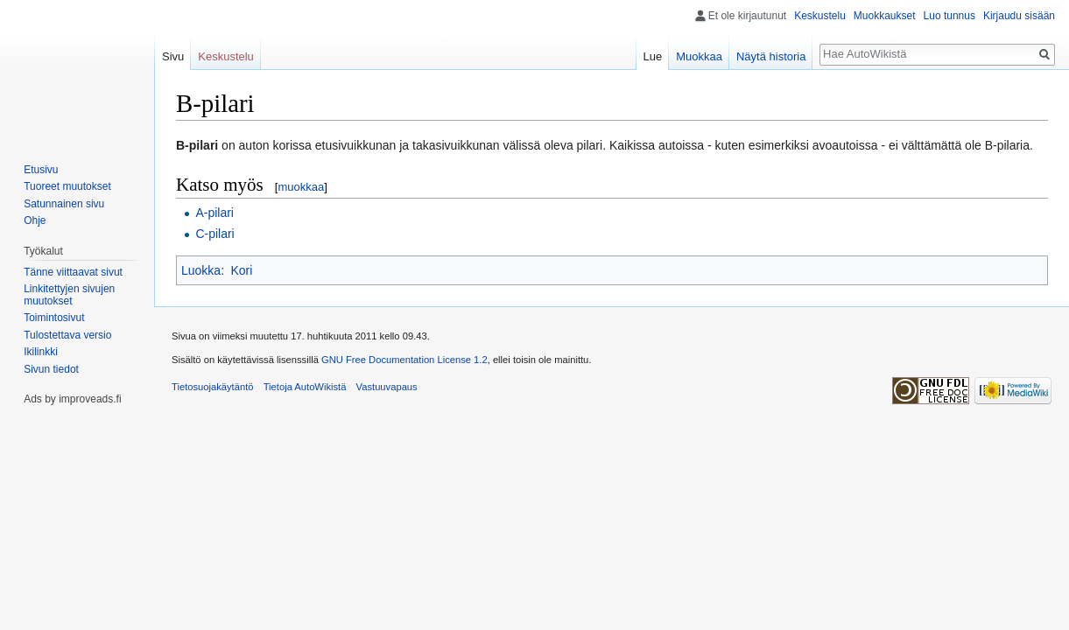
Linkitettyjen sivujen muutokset (69, 295)
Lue (653, 56)
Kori (241, 270)
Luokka (201, 270)
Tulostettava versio (67, 335)
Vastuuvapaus (387, 387)
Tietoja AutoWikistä (305, 387)
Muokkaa (699, 56)
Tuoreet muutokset (67, 186)
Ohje (35, 220)
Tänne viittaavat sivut (73, 272)
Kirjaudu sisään (1019, 16)
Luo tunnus (949, 16)
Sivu (173, 56)
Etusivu (41, 170)
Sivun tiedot (51, 369)
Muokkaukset (885, 16)
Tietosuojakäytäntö (213, 387)
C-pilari (214, 234)
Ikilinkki (41, 352)
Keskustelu (820, 16)
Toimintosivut (54, 318)
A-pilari (214, 213)
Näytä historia (770, 56)
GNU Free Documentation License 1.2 (404, 359)
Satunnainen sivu (64, 204)
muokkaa (301, 186)
